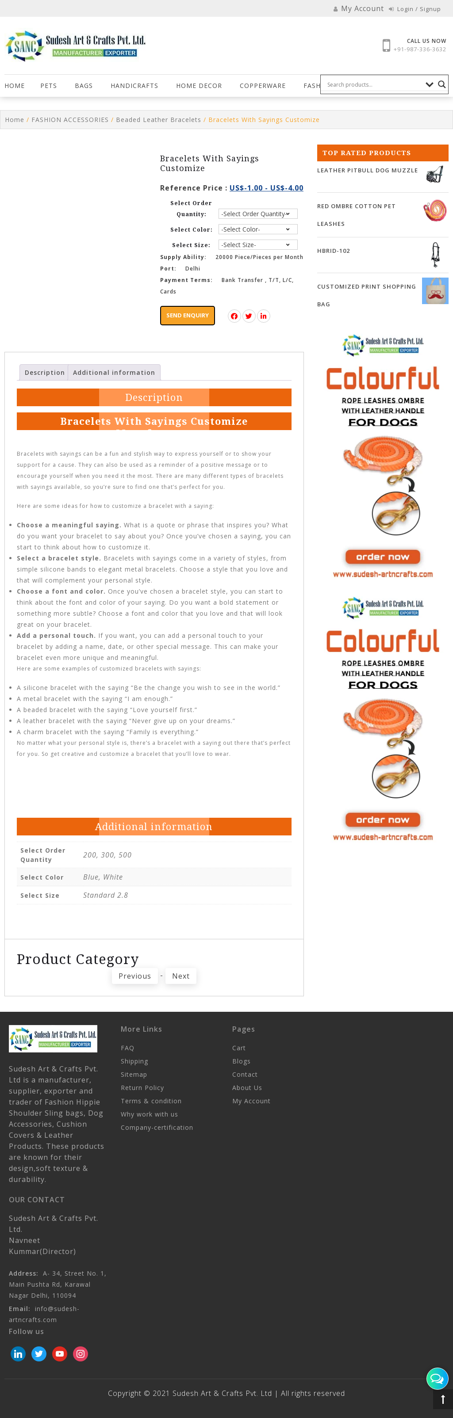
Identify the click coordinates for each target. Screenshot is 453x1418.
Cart (239, 1048)
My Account (251, 1101)
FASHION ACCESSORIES (70, 119)
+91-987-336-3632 (420, 49)
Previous (135, 976)
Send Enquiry (187, 315)
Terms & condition (151, 1101)
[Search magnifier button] (442, 84)
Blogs (241, 1061)
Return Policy (142, 1087)
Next (181, 976)
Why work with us (149, 1114)
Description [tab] (45, 372)
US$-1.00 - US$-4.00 (266, 188)
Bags (84, 85)
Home (14, 85)
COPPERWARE (263, 85)
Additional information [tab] (114, 372)
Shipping (134, 1061)
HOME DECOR (199, 85)
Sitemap (134, 1074)
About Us (247, 1087)
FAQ (127, 1048)
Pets (48, 85)
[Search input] (374, 84)
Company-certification (157, 1127)
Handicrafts (134, 85)
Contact (245, 1074)
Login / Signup (415, 9)
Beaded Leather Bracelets (158, 119)
